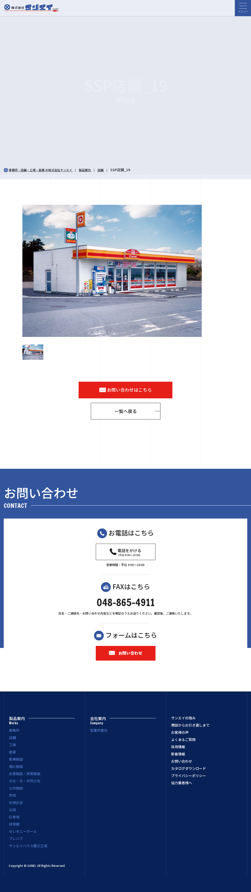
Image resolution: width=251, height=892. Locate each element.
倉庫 (12, 751)
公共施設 (16, 788)
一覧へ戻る (125, 411)
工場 (12, 744)
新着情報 (178, 754)
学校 (12, 795)
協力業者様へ (181, 783)
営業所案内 (98, 730)
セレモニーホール (23, 831)
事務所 (14, 730)
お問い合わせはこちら (125, 389)
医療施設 (16, 759)
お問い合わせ (125, 653)
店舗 (12, 737)
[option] (125, 271)
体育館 (14, 824)
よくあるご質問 (183, 739)
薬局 (12, 809)
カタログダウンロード (188, 768)
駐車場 (14, 816)
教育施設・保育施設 (24, 773)
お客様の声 (180, 732)
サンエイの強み (183, 718)
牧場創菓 (16, 802)
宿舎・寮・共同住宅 (24, 780)
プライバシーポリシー (188, 775)
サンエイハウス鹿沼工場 (28, 845)
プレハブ (16, 838)
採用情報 (178, 746)
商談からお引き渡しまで (190, 725)
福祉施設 (16, 766)
